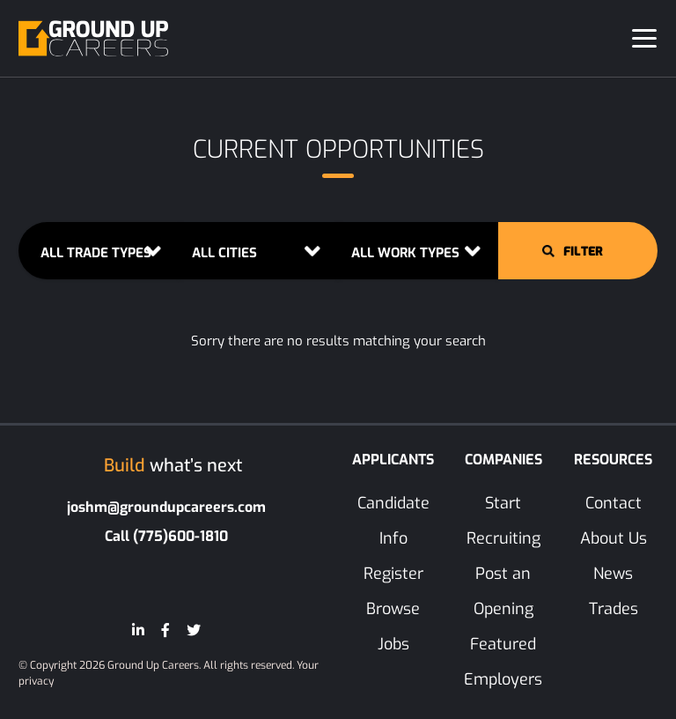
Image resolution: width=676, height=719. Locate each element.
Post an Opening (503, 591)
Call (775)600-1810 (166, 536)
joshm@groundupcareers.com (166, 507)
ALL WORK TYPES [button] (405, 253)
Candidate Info (393, 521)
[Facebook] (165, 630)
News (613, 573)
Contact (613, 503)
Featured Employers (503, 662)
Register (393, 573)
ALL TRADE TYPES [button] (95, 253)
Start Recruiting (503, 521)
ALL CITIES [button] (224, 253)
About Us (613, 538)
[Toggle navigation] (644, 38)
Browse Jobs (393, 626)
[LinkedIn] (138, 630)
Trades (613, 608)
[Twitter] (194, 630)
